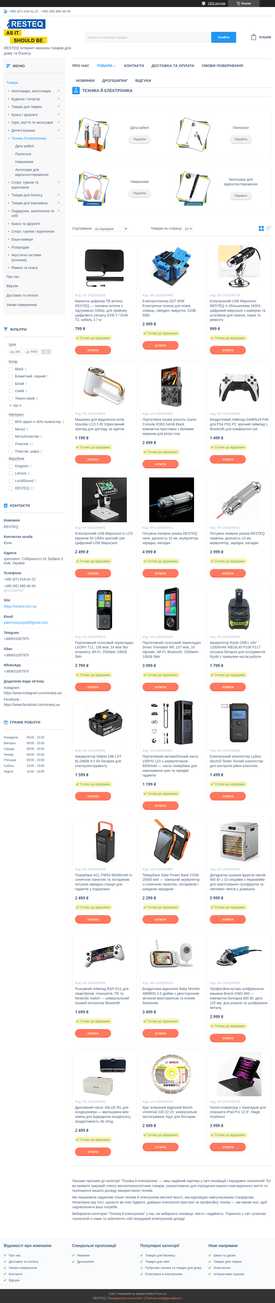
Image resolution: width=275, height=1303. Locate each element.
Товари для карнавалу (29, 203)
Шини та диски (224, 1255)
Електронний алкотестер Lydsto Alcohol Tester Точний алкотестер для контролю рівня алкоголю (236, 761)
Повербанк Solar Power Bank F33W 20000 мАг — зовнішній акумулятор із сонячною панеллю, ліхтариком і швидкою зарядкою (171, 882)
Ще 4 (17, 405)
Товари (12, 83)
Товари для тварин (26, 107)
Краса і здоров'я (24, 115)
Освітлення (221, 1268)
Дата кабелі (24, 146)
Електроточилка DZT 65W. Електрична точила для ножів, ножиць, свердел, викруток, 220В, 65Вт (169, 308)
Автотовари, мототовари (31, 91)
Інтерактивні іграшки (228, 1274)
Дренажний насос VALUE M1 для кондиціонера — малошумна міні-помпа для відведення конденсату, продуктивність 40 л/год (103, 1114)
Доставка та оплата (22, 295)
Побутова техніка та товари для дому (173, 1268)
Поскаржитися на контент (125, 1298)
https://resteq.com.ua (20, 606)
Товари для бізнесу (27, 195)
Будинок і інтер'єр (25, 99)
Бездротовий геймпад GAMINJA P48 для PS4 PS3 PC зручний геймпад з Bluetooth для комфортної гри (239, 424)
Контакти (134, 65)
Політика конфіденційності (163, 1298)
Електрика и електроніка (163, 1274)
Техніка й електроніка (28, 138)
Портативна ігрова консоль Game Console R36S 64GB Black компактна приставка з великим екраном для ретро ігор (169, 426)
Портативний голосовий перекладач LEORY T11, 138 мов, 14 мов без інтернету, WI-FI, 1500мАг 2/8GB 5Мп (104, 650)
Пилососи (23, 154)
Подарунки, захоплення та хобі (32, 213)
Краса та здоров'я (25, 224)
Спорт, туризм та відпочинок (25, 184)
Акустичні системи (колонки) (26, 257)
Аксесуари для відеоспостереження (240, 181)
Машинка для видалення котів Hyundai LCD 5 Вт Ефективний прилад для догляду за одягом (99, 424)
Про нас (12, 277)
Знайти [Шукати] (224, 37)
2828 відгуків (216, 3)
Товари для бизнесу (160, 1255)
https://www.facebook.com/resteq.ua (32, 705)
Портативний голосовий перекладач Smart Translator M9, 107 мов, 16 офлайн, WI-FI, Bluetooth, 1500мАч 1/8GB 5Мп (171, 650)
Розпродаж (20, 247)
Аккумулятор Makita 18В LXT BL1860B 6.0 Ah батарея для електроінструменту (98, 761)
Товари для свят (157, 1261)
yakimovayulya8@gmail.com (26, 623)
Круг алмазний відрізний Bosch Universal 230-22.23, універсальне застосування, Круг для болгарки (169, 1112)
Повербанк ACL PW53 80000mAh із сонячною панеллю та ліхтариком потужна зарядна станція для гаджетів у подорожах (103, 882)
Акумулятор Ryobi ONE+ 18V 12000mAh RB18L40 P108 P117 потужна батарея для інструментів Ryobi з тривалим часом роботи (237, 650)
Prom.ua (160, 1294)
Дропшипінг (115, 80)
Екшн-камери (22, 239)
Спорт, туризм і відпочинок (32, 231)
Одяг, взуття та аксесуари (32, 122)
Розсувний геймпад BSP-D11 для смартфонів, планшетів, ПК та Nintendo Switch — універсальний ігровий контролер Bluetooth (102, 996)
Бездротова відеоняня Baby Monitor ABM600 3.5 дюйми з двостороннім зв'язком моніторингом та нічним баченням (171, 996)
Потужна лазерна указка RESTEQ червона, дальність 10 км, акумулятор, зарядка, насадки (237, 538)
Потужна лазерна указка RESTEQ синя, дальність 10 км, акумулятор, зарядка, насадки (170, 538)
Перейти (139, 139)
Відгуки (12, 286)
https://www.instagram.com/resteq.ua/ (33, 693)
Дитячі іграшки (23, 130)
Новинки (85, 80)
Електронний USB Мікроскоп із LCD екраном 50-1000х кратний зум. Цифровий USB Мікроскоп (104, 538)
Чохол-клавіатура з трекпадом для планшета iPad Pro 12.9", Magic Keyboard (238, 1112)
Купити (92, 350)
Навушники (24, 162)
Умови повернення (21, 305)
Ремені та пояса (24, 268)
